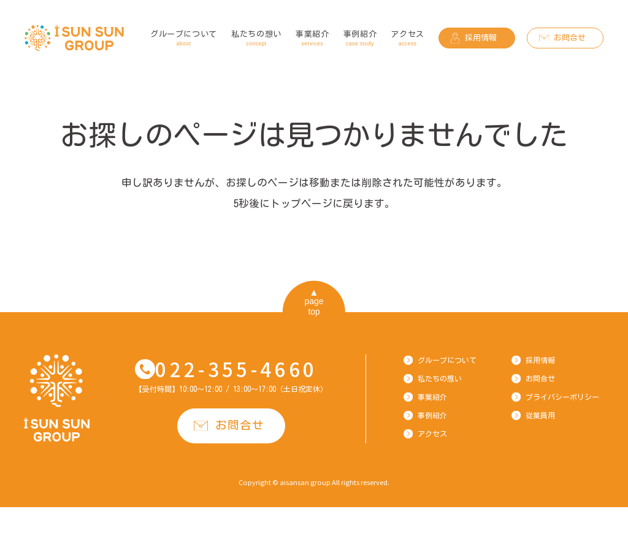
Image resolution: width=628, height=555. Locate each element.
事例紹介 (360, 39)
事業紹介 (312, 39)
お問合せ (570, 38)
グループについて (183, 39)
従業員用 (540, 415)
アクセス (407, 39)
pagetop (314, 306)
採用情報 (481, 38)
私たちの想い (256, 39)
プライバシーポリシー (562, 396)
